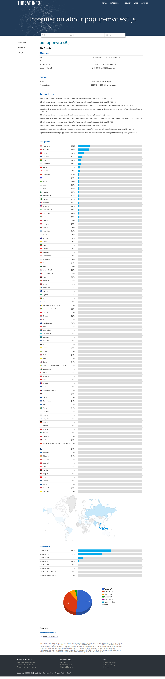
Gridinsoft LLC (36, 673)
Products (127, 3)
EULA (69, 673)
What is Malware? (66, 667)
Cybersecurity (65, 659)
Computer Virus (66, 665)
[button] (115, 35)
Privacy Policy (60, 673)
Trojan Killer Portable (25, 665)
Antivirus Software (24, 659)
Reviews (106, 667)
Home (104, 3)
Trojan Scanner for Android (27, 667)
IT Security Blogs (109, 662)
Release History (109, 665)
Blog (136, 3)
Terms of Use (48, 673)
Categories (115, 3)
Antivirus (63, 662)
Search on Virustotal (50, 636)
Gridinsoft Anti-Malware (26, 662)
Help (105, 659)
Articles (145, 3)
